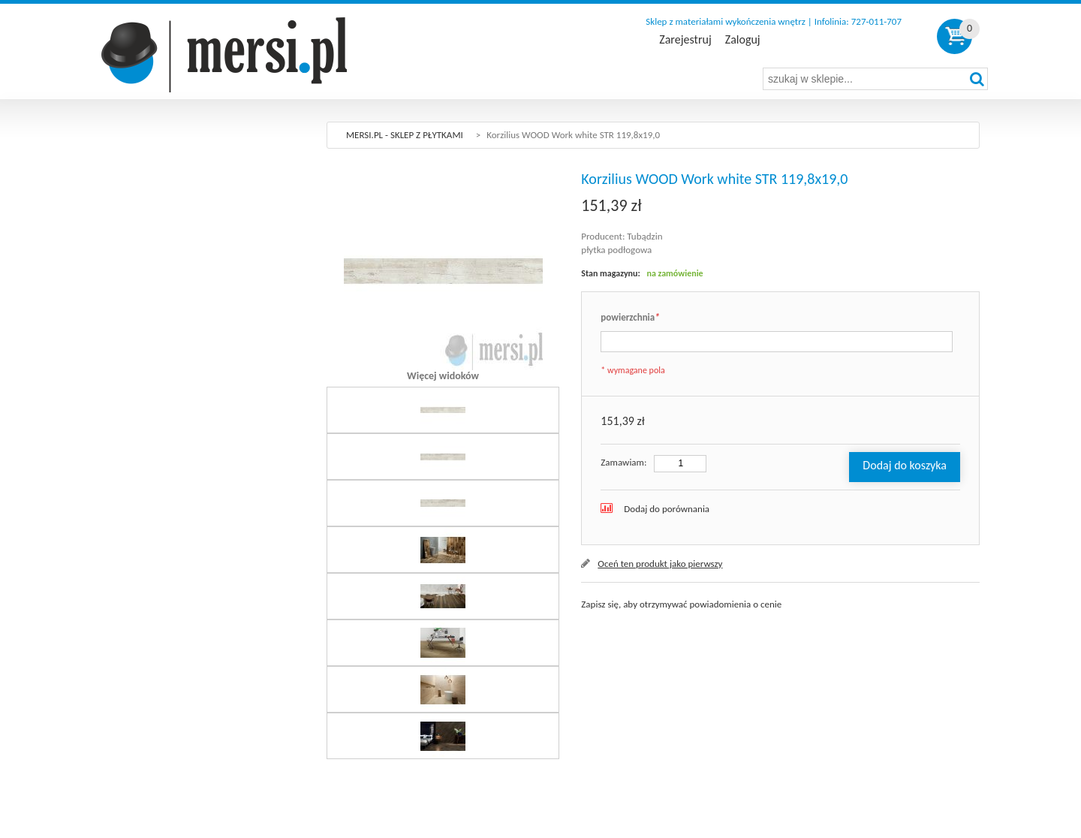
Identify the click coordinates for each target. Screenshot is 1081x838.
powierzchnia (630, 318)
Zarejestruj (685, 40)
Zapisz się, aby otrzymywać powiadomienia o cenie (681, 604)
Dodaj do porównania (666, 508)
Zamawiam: (623, 462)
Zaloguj (742, 40)
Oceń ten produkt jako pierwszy (660, 563)
